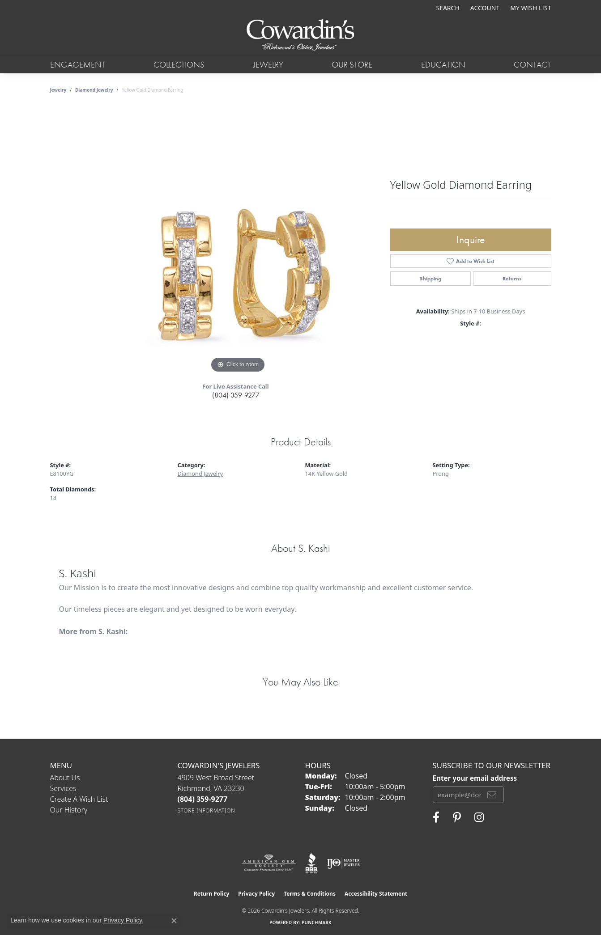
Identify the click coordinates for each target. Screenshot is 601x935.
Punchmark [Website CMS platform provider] (317, 922)
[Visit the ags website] (268, 863)
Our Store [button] (352, 64)
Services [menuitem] (63, 788)
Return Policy (212, 893)
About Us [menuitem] (65, 778)
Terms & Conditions (310, 893)
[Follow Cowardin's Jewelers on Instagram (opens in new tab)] (479, 817)
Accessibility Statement (376, 893)
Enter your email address (475, 778)
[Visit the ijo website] (343, 863)
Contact (532, 64)
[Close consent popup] (174, 920)
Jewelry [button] (268, 64)
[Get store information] (206, 810)
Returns (512, 278)
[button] (446, 8)
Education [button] (443, 64)
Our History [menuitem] (69, 810)
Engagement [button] (77, 64)
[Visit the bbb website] (311, 863)
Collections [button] (179, 64)
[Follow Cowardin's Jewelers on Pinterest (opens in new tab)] (456, 817)
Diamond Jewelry (94, 90)
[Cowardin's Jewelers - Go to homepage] (300, 35)
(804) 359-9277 (236, 395)
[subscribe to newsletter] (491, 795)
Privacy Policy (256, 893)
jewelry (58, 90)
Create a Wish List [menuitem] (79, 799)
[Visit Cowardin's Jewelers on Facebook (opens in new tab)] (436, 817)
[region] (238, 241)
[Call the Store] (203, 799)
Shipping (430, 278)
